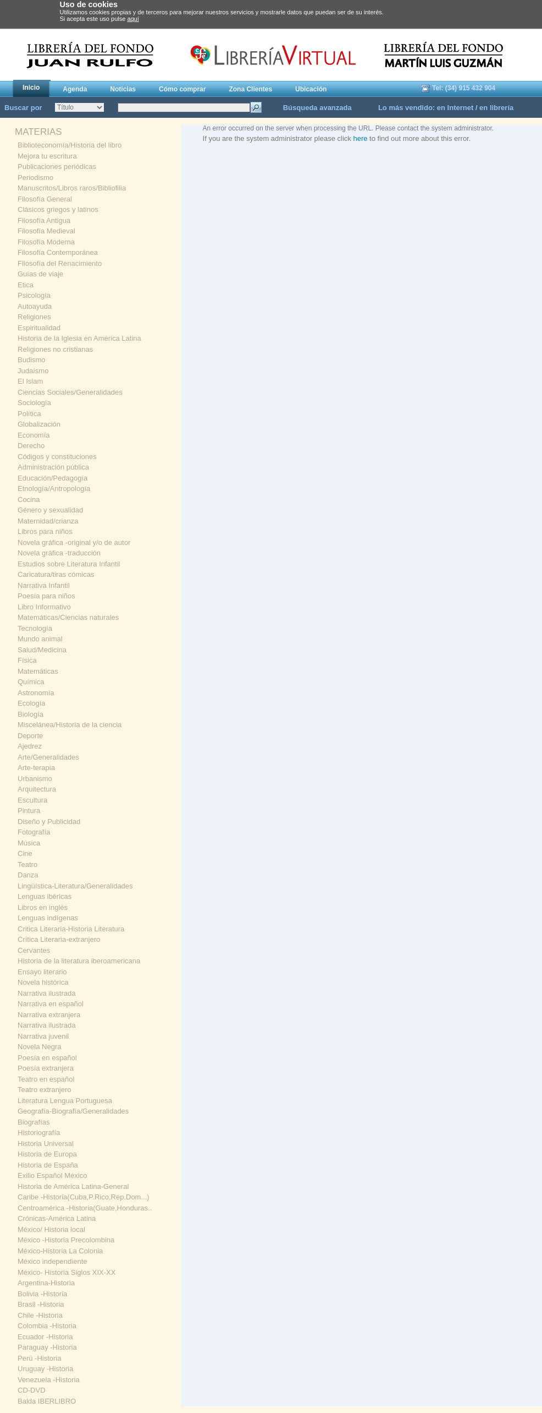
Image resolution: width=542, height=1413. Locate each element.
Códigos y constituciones (57, 456)
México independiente (52, 1261)
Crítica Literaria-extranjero (59, 939)
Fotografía (34, 832)
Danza (28, 875)
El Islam (30, 381)
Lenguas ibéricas (44, 896)
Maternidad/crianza (48, 521)
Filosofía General (45, 199)
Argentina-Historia (46, 1283)
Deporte (30, 736)
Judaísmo (33, 371)
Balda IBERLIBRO (47, 1401)
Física (27, 660)
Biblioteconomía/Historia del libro (69, 145)
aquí (133, 18)
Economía (34, 435)
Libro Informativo (44, 607)
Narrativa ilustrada (47, 993)
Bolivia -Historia (42, 1294)
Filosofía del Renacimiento (60, 263)
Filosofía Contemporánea (58, 252)
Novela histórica (43, 982)
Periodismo (35, 177)
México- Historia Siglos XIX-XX (66, 1272)
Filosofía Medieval (46, 231)
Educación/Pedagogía (52, 478)
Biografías (34, 1122)
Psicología (34, 295)
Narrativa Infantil (44, 585)
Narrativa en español (51, 1004)
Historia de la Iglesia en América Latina (79, 338)
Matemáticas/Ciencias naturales (68, 617)
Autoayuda (35, 306)
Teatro (27, 864)
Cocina (29, 499)
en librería (496, 107)
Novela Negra (40, 1047)
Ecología (32, 703)
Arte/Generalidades (48, 757)
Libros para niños (45, 531)
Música (29, 843)
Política (29, 414)
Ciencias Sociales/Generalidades (70, 392)
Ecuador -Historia (45, 1337)
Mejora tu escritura (47, 156)
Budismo (32, 360)
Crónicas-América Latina (57, 1218)
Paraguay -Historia (47, 1347)
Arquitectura (37, 789)
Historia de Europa (47, 1154)
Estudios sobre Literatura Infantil (69, 564)
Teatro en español (46, 1079)
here (360, 138)
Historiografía (39, 1132)
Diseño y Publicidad (49, 821)
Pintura (29, 810)
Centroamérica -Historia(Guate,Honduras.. (85, 1208)
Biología (30, 714)
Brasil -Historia (41, 1304)
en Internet (455, 107)
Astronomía (36, 693)
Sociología (34, 403)
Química (31, 682)
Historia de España (48, 1165)
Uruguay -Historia (45, 1369)
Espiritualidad (39, 328)
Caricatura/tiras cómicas (56, 574)
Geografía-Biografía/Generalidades (73, 1111)
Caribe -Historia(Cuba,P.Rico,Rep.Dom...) (84, 1197)
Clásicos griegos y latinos (58, 209)
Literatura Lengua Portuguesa (65, 1100)
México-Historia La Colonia (60, 1251)
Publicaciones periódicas (57, 166)
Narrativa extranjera (49, 1015)
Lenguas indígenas (48, 918)
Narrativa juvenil (43, 1036)
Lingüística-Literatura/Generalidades (75, 886)
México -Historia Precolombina (66, 1240)
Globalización (39, 424)
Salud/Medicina (42, 650)
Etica (26, 285)
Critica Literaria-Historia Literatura (71, 929)
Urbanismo (35, 778)
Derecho (31, 445)
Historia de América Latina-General (73, 1186)
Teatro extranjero (44, 1089)
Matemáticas (38, 671)
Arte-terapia (36, 767)
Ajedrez (30, 746)
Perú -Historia (39, 1358)
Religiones (34, 317)
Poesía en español (47, 1058)
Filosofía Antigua (44, 220)
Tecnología (35, 628)
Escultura (32, 800)
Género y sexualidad (50, 510)
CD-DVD (32, 1390)
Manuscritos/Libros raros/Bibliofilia (72, 188)
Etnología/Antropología (54, 488)
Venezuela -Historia (49, 1380)
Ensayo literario (42, 972)
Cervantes (34, 950)
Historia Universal (46, 1143)
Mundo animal (40, 639)
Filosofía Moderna (46, 242)
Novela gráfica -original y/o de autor (74, 542)
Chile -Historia (40, 1315)
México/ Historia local (51, 1229)
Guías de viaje (40, 274)
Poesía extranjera (46, 1068)
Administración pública (53, 467)
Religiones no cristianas (55, 349)
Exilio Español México (52, 1175)
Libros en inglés (43, 907)
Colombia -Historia (47, 1326)
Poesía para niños (46, 596)
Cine (25, 853)
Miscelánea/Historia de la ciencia (69, 725)
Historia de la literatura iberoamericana (79, 961)
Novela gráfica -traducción (59, 553)
